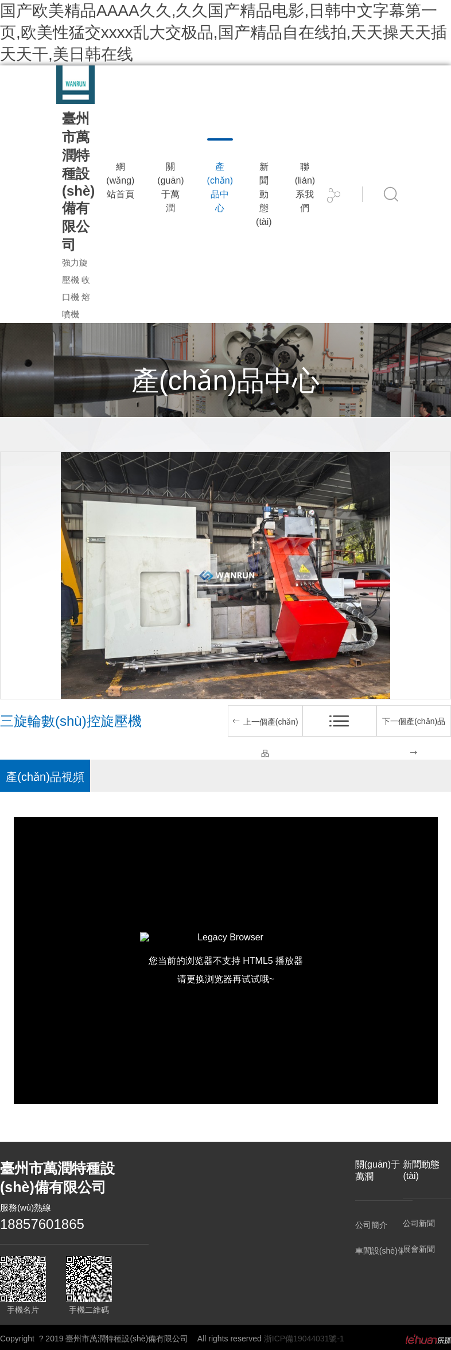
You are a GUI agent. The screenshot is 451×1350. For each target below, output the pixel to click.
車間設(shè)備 (379, 1250)
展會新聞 (419, 1249)
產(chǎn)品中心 (220, 187)
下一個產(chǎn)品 (413, 737)
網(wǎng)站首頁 (120, 180)
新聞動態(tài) (264, 194)
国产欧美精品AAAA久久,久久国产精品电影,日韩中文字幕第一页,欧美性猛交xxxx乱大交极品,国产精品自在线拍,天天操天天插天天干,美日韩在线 (223, 32)
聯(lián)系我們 (305, 187)
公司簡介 (371, 1225)
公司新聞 (419, 1223)
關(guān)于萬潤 (170, 187)
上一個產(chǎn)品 (265, 737)
